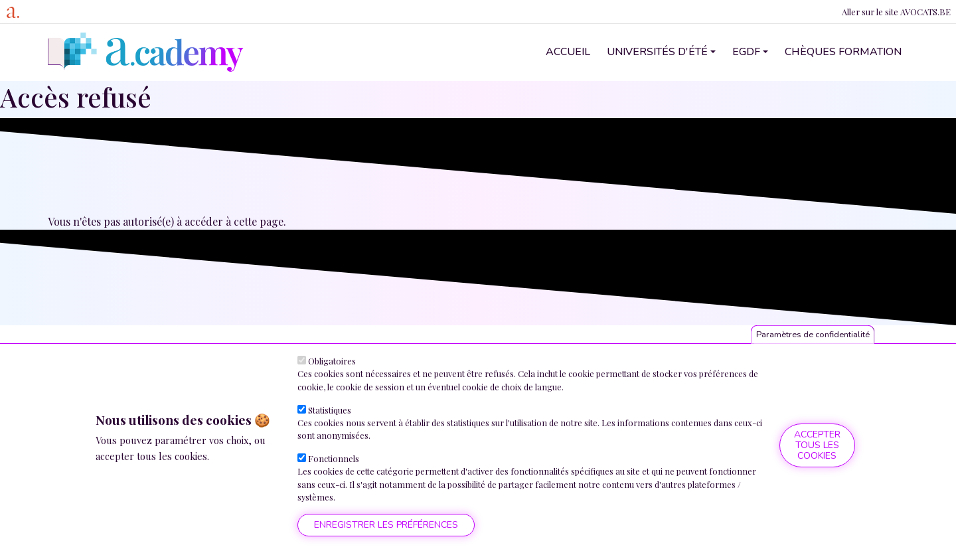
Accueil (568, 51)
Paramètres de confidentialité (813, 335)
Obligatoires (332, 360)
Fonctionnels (333, 458)
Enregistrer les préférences (386, 524)
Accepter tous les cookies (817, 445)
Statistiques (329, 410)
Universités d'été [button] (657, 51)
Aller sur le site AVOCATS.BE (896, 11)
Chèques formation (843, 51)
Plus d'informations (143, 472)
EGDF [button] (746, 51)
